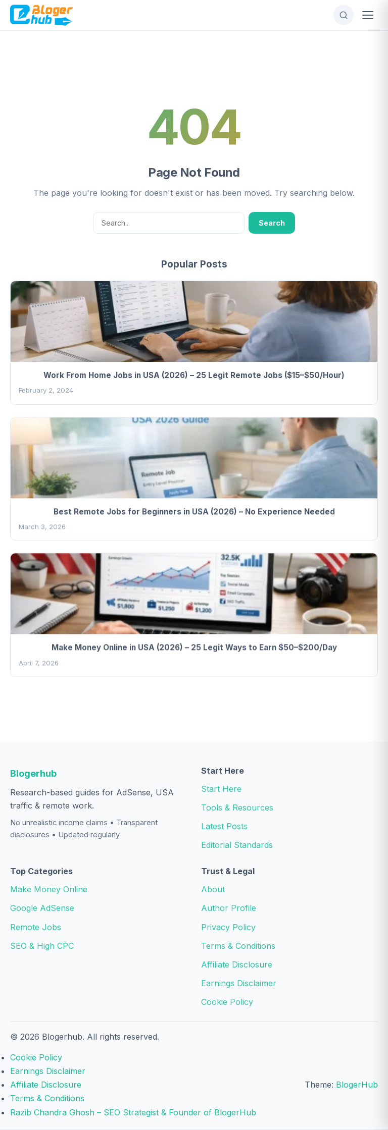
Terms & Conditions (238, 946)
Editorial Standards (237, 845)
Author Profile (228, 908)
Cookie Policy (227, 1002)
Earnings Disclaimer (238, 983)
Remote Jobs (35, 927)
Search (272, 223)
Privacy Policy (228, 927)
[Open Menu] (368, 15)
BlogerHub (357, 1085)
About (213, 889)
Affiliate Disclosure (236, 964)
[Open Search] (343, 15)
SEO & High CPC (42, 946)
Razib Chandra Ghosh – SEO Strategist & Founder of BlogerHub (133, 1112)
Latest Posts (224, 826)
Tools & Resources (237, 807)
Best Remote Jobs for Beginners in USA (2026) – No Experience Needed (194, 512)
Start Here (221, 789)
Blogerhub (33, 773)
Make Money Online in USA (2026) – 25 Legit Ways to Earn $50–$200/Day (194, 649)
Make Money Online (48, 889)
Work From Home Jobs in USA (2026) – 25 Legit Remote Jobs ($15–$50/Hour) (194, 375)
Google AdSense (42, 908)
